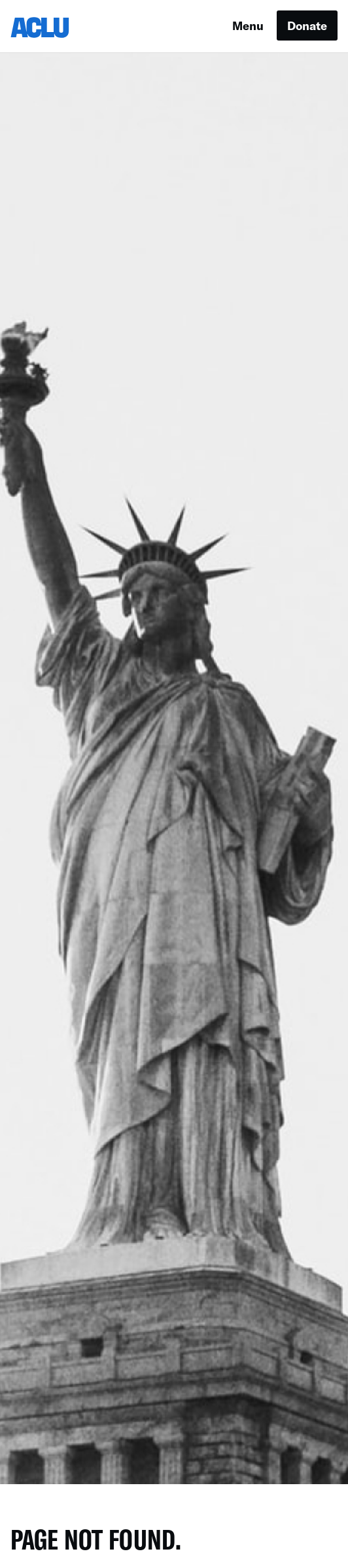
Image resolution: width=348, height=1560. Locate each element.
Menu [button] (248, 25)
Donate (307, 25)
